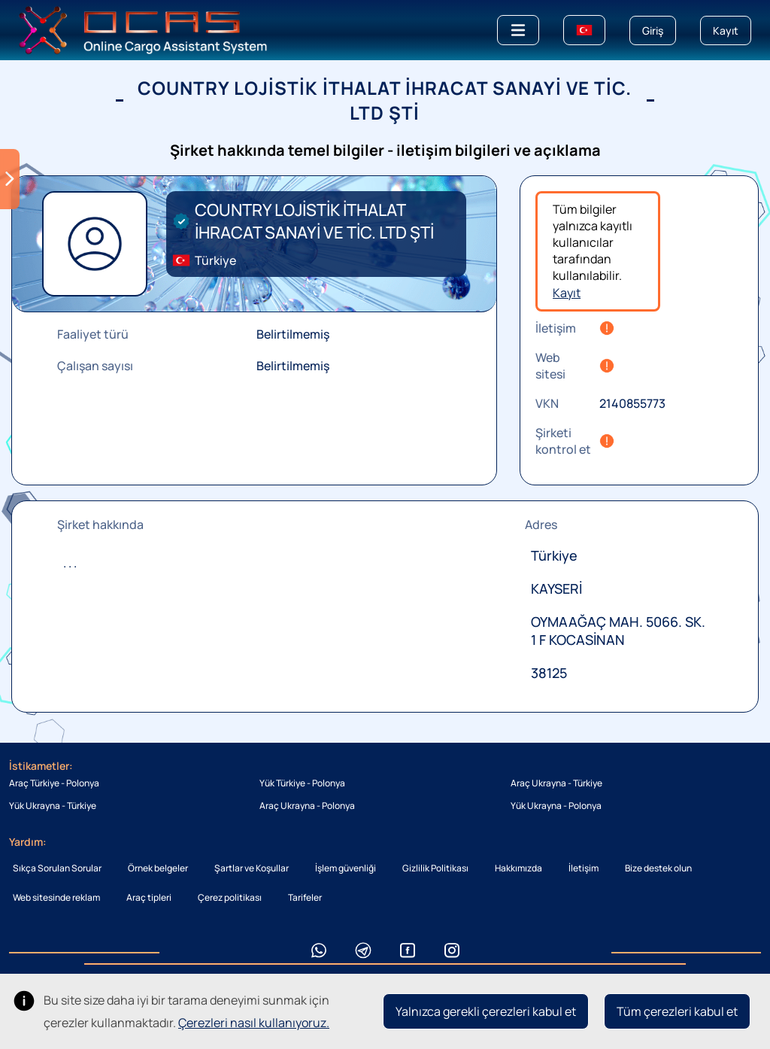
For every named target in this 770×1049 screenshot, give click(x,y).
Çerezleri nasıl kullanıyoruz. (253, 1022)
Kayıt (567, 292)
